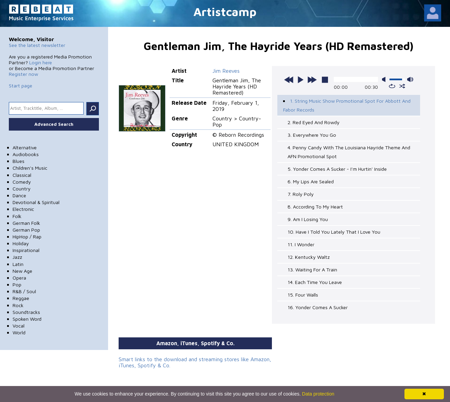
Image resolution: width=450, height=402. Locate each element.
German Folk (26, 223)
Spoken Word (27, 319)
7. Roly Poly (301, 194)
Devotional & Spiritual (36, 202)
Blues (18, 161)
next (312, 79)
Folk (17, 216)
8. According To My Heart (315, 207)
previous (289, 79)
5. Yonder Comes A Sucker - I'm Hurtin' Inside (337, 169)
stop (325, 79)
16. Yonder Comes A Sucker (318, 307)
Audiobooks (26, 154)
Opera (19, 278)
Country (22, 188)
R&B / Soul (24, 291)
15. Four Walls (303, 295)
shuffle (402, 86)
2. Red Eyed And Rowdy (314, 122)
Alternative (25, 147)
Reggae (21, 298)
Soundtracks (26, 312)
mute (385, 79)
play (300, 79)
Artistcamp (225, 11)
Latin (18, 264)
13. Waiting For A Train (312, 269)
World (19, 332)
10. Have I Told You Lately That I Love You (334, 232)
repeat (392, 86)
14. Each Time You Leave (315, 282)
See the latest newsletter (37, 45)
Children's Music (30, 168)
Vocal (18, 326)
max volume (410, 79)
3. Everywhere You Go (312, 135)
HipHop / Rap (27, 236)
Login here (40, 62)
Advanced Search (53, 124)
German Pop (26, 230)
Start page (20, 85)
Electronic (23, 209)
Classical (22, 175)
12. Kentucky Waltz (309, 257)
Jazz (17, 257)
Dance (19, 195)
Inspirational (26, 250)
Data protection (318, 394)
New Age (22, 271)
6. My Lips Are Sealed (311, 181)
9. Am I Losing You (308, 219)
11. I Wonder (301, 244)
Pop (17, 284)
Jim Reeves (226, 71)
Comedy (22, 182)
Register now (23, 74)
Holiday (21, 243)
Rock (18, 305)
